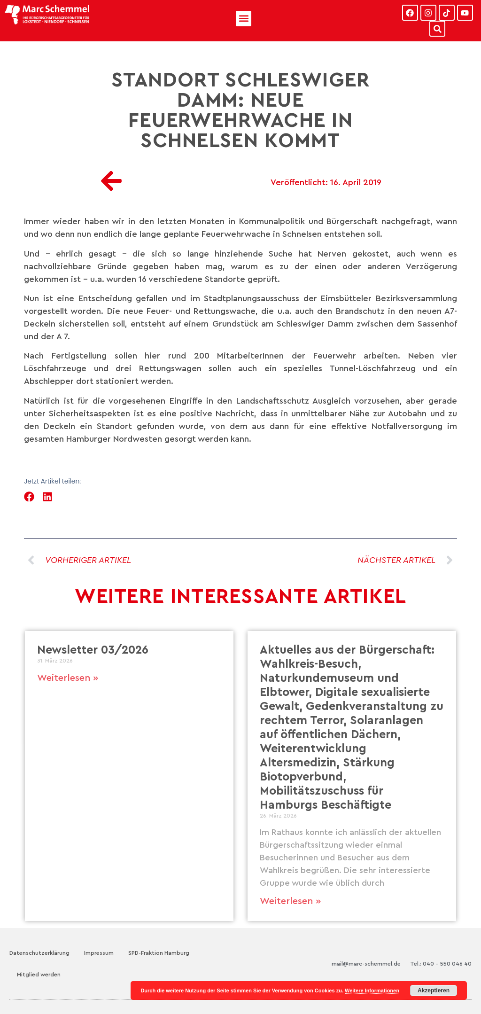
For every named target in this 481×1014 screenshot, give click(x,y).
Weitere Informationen (372, 990)
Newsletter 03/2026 (92, 650)
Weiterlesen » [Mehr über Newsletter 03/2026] (67, 678)
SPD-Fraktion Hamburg (158, 953)
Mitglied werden (39, 974)
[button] (243, 18)
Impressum (99, 953)
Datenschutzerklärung (39, 953)
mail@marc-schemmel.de (366, 964)
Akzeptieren (434, 990)
